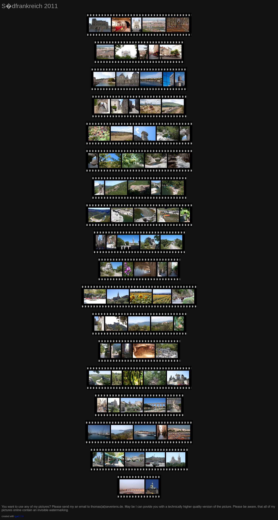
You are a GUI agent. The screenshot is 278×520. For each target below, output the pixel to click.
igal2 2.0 (19, 516)
